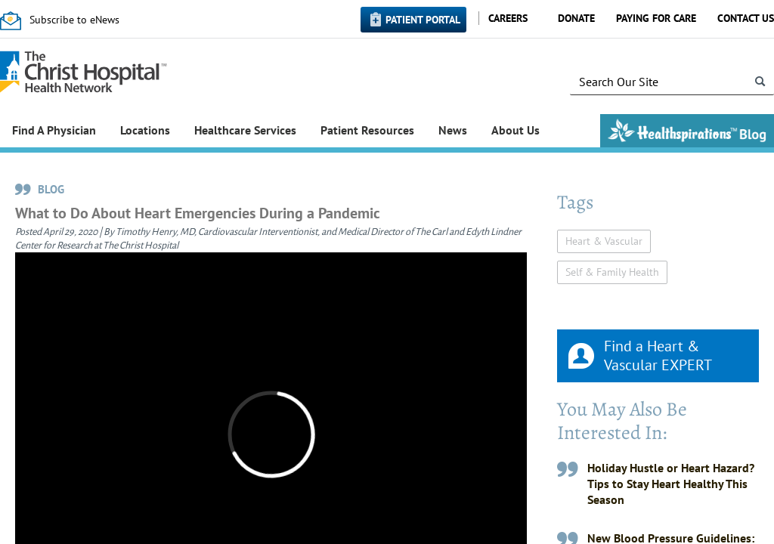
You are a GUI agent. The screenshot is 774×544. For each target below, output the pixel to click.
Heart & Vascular (603, 241)
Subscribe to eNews (74, 19)
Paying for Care (656, 18)
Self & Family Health (612, 272)
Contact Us (745, 18)
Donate (576, 18)
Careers (508, 18)
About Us (515, 130)
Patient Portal (422, 19)
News (452, 130)
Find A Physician (54, 130)
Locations (145, 130)
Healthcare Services (245, 130)
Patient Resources (367, 130)
